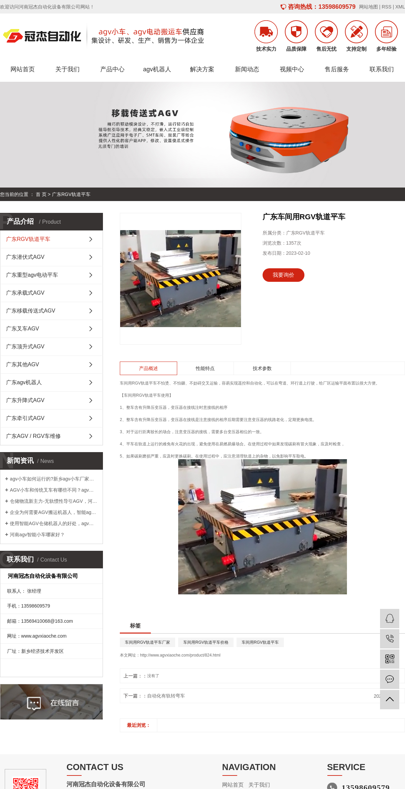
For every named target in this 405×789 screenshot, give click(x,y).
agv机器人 (157, 69)
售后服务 (337, 69)
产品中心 (112, 69)
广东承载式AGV (25, 293)
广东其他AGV (22, 364)
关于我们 (67, 69)
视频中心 (292, 69)
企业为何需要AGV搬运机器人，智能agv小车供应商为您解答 (54, 512)
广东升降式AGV (25, 400)
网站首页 (22, 69)
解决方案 (202, 69)
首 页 (41, 194)
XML (400, 6)
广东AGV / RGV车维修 (33, 436)
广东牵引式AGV (25, 418)
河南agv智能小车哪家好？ (37, 534)
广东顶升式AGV (25, 346)
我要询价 (283, 275)
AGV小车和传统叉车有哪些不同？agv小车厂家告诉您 (54, 490)
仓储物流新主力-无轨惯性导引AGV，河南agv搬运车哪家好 (54, 501)
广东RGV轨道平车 (71, 194)
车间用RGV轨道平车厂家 (147, 642)
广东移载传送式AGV (30, 311)
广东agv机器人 (24, 382)
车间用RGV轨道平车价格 (205, 642)
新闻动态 (247, 69)
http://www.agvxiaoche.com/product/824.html (180, 655)
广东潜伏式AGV (25, 257)
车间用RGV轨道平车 (138, 383)
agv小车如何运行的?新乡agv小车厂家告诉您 (54, 479)
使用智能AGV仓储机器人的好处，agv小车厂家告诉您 (54, 523)
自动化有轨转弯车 (166, 695)
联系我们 (382, 69)
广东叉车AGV (22, 328)
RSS (387, 6)
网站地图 (368, 6)
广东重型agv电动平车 (32, 275)
